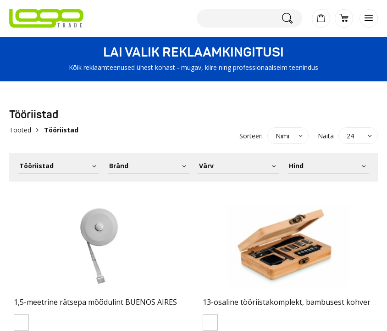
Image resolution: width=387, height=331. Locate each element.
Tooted (20, 130)
